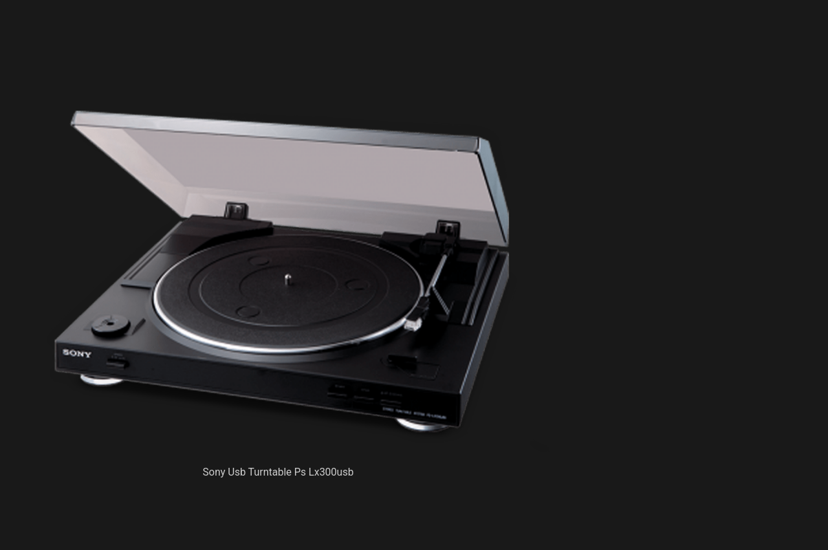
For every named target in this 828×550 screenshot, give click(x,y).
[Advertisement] (297, 78)
